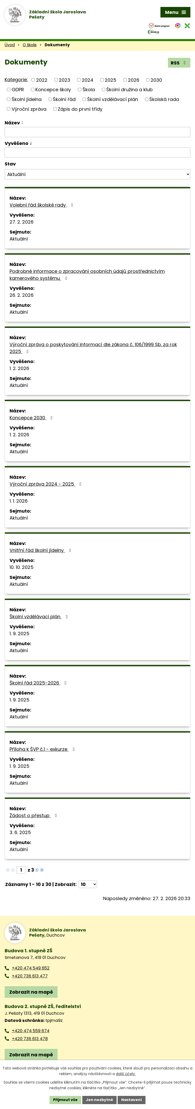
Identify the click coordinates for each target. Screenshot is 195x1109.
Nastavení (131, 1099)
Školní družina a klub (129, 89)
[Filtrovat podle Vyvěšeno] (97, 152)
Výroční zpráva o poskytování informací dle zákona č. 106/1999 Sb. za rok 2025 (93, 348)
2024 (87, 80)
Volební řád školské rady (42, 205)
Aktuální (19, 239)
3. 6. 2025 (20, 832)
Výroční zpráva (29, 109)
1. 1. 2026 (19, 501)
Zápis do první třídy (80, 109)
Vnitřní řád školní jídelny (41, 550)
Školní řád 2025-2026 (39, 683)
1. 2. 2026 (19, 368)
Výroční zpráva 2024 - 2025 (47, 484)
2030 (156, 80)
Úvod (10, 45)
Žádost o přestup (34, 815)
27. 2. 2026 (22, 222)
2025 (110, 80)
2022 (41, 80)
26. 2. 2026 (22, 295)
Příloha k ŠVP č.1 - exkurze (43, 749)
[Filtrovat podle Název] (97, 132)
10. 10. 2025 (22, 567)
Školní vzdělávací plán (112, 99)
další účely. (126, 1074)
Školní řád (64, 99)
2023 (64, 80)
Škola (89, 89)
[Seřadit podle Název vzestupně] (23, 122)
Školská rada (164, 99)
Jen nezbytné (99, 1099)
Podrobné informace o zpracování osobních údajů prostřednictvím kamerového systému (87, 274)
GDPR (18, 89)
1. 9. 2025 (19, 633)
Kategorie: (16, 79)
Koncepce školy (53, 89)
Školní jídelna (27, 99)
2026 (133, 80)
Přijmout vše (65, 1099)
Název (12, 122)
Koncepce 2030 (32, 417)
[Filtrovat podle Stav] (97, 174)
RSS (179, 63)
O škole (30, 45)
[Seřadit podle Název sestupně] (23, 124)
